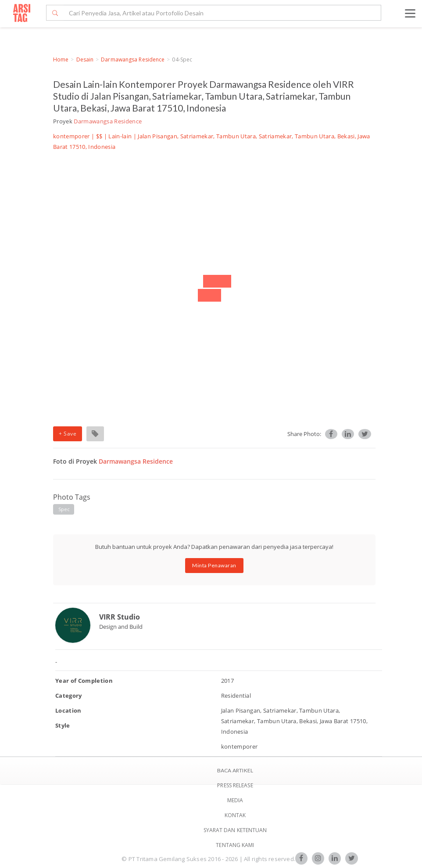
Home (60, 59)
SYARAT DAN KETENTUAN (235, 830)
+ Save (67, 433)
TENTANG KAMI (235, 845)
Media (235, 800)
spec (64, 509)
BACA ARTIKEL (235, 770)
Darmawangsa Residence (133, 59)
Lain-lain (120, 136)
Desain (85, 59)
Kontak (235, 815)
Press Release (235, 785)
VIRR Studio (119, 617)
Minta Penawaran (214, 565)
